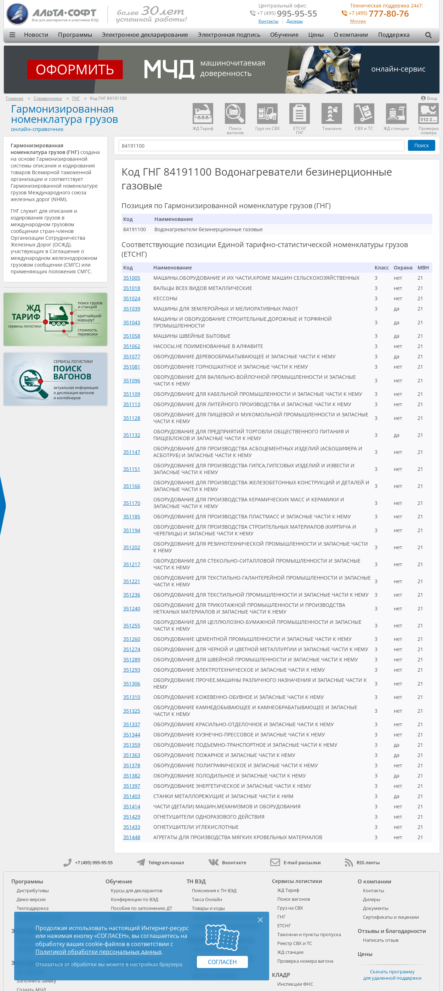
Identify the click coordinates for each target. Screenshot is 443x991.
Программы (75, 35)
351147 (131, 452)
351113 (131, 404)
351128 (131, 418)
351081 (131, 366)
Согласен (222, 962)
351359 (131, 744)
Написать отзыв (380, 940)
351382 (131, 775)
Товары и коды (208, 908)
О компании (351, 35)
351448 (131, 837)
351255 (131, 625)
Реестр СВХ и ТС (294, 943)
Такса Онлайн (207, 899)
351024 (131, 298)
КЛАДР (281, 974)
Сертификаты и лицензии (391, 917)
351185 (131, 516)
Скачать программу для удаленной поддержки (392, 974)
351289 (131, 659)
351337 (131, 724)
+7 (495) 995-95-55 (88, 862)
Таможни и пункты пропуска (309, 934)
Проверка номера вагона (305, 961)
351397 (131, 785)
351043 (131, 322)
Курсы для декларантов (136, 890)
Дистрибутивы (33, 890)
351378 (131, 765)
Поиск (421, 145)
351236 (131, 594)
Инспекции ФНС (295, 984)
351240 (131, 608)
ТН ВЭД (196, 881)
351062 (131, 346)
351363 (131, 755)
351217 (131, 564)
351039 (131, 308)
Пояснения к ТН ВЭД (214, 890)
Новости (36, 35)
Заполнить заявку (36, 981)
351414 (131, 806)
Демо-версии (31, 899)
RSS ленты (362, 862)
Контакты (268, 21)
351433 (131, 827)
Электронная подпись (229, 35)
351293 (131, 669)
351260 (131, 639)
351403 (131, 796)
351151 (131, 469)
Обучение (284, 35)
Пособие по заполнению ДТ (141, 908)
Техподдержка (33, 908)
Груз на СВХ (290, 908)
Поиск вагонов (293, 899)
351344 (131, 734)
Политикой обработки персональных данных (98, 952)
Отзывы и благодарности (392, 930)
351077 (131, 356)
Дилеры (294, 21)
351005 (131, 277)
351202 (131, 547)
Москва (358, 21)
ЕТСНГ (284, 925)
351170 (131, 503)
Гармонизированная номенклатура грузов (64, 114)
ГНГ (281, 916)
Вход (429, 98)
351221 (131, 581)
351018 (131, 288)
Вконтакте (227, 862)
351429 (131, 816)
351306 (131, 683)
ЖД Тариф (288, 890)
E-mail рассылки (295, 862)
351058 (131, 335)
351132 (131, 435)
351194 (131, 530)
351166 (131, 486)
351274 (131, 649)
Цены (316, 35)
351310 (131, 697)
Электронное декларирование (145, 35)
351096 (131, 380)
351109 (131, 394)
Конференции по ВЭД (134, 899)
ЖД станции (290, 952)
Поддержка (394, 35)
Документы (375, 908)
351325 (131, 710)
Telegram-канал (160, 862)
